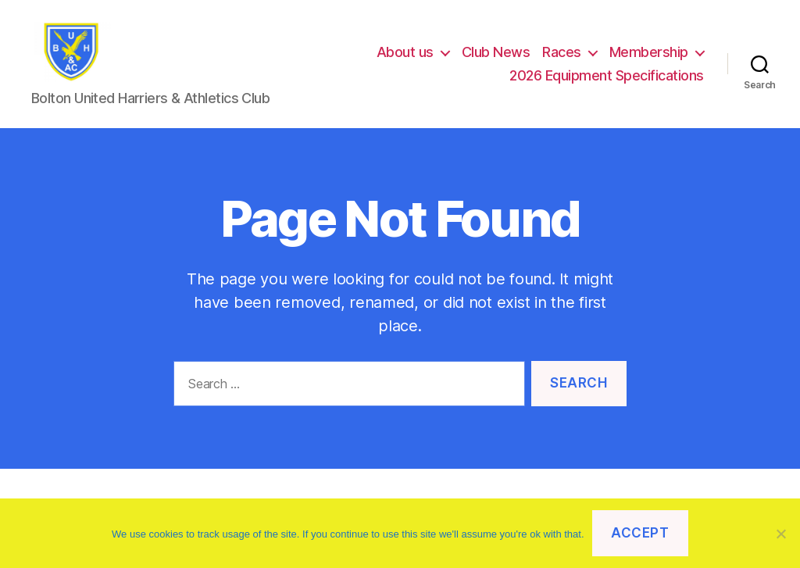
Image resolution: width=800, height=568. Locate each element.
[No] (780, 533)
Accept (640, 533)
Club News (496, 57)
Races (561, 57)
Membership (648, 57)
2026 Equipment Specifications (606, 81)
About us (405, 57)
